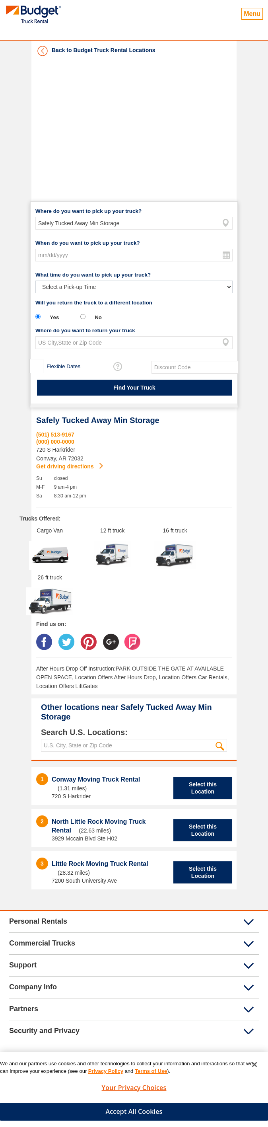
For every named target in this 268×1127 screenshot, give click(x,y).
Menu (252, 13)
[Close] (254, 1067)
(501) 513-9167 (55, 434)
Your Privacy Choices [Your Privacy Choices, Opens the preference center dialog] (134, 1090)
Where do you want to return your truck (85, 330)
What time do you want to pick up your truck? (93, 275)
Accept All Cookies (134, 1114)
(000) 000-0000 (55, 442)
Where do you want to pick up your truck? (88, 211)
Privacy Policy (105, 1074)
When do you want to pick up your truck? (87, 243)
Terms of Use (151, 1074)
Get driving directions (65, 466)
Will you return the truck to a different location (93, 303)
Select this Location (203, 788)
